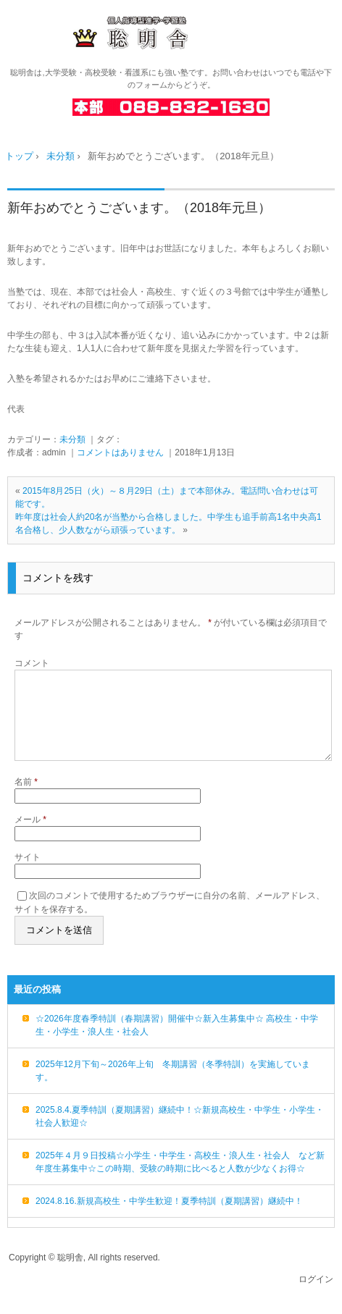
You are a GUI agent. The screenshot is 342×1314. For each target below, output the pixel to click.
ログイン (316, 1297)
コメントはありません (120, 452)
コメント (31, 663)
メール (30, 837)
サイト (27, 874)
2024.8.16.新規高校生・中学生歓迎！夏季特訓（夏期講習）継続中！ (169, 1218)
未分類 (72, 439)
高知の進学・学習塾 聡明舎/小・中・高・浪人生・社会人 (171, 34)
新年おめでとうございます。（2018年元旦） (139, 208)
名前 (26, 799)
